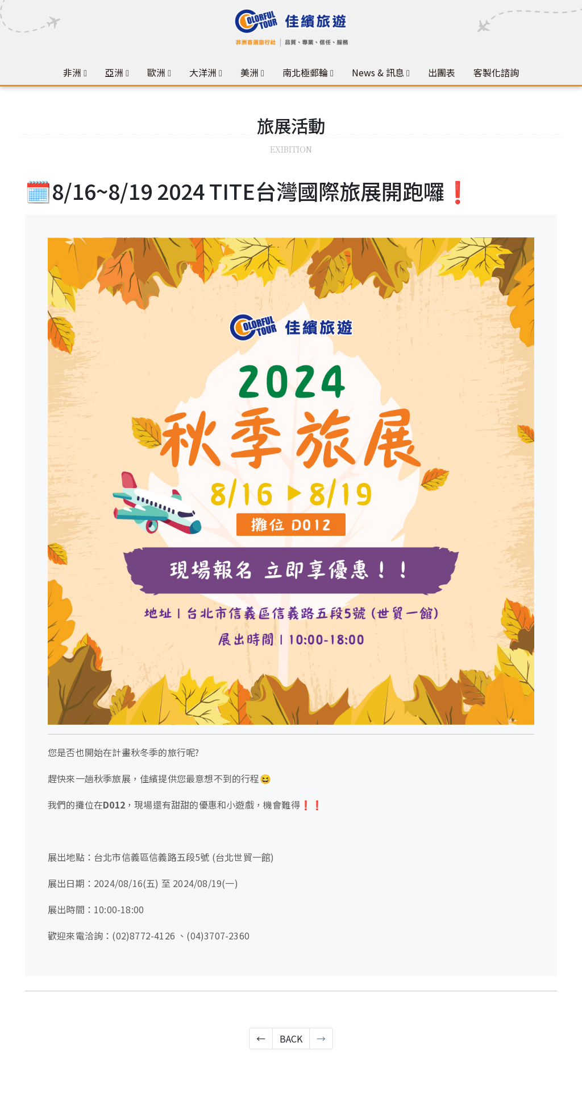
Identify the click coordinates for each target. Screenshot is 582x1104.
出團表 (441, 72)
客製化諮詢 (496, 72)
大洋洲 (203, 72)
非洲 (72, 72)
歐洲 (156, 72)
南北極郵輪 (305, 72)
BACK (291, 1038)
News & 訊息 (378, 72)
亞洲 (114, 72)
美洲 (249, 72)
